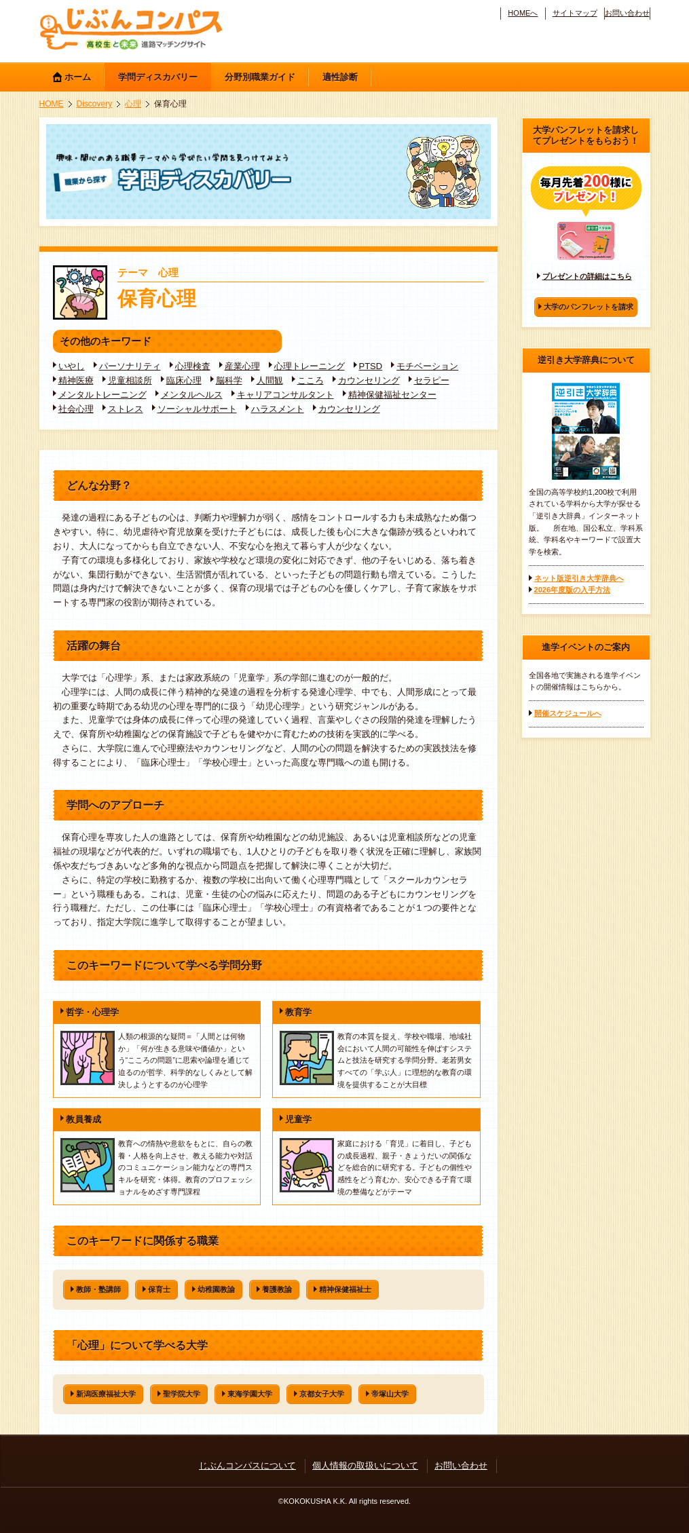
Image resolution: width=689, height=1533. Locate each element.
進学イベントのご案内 (586, 647)
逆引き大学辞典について (586, 360)
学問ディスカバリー (158, 77)
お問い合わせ (627, 13)
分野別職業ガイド (260, 77)
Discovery (95, 104)
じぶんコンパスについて (247, 1465)
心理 (133, 104)
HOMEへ (523, 13)
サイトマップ (575, 13)
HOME (51, 104)
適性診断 (340, 77)
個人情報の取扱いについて (365, 1465)
